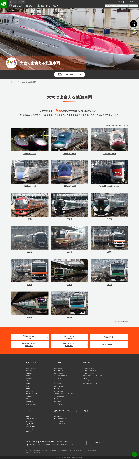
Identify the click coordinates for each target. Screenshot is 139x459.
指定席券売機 (29, 391)
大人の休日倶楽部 (58, 386)
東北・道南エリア (58, 368)
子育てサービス (86, 378)
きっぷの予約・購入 (31, 368)
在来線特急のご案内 (31, 404)
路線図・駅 (29, 370)
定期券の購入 (29, 396)
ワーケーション (58, 401)
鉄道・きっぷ (17, 6)
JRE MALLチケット (87, 373)
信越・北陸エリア (58, 373)
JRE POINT (29, 429)
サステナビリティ (59, 421)
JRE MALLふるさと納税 (88, 370)
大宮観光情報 (108, 337)
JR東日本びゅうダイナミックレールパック (65, 394)
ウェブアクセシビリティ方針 (33, 452)
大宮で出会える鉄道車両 (68, 337)
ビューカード (30, 431)
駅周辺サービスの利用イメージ (90, 383)
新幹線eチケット (30, 401)
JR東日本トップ (99, 443)
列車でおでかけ (58, 378)
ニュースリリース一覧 (34, 444)
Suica (59, 6)
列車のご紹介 (29, 373)
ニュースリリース (59, 424)
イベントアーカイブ (108, 344)
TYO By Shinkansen (59, 396)
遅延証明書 (29, 378)
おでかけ (31, 6)
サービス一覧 (119, 1)
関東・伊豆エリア (58, 370)
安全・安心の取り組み (31, 441)
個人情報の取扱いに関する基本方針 (58, 450)
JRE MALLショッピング (88, 368)
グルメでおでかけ (58, 381)
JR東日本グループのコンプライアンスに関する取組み (83, 450)
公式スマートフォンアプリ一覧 (65, 444)
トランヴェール (58, 404)
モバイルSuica (29, 421)
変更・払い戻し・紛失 (31, 394)
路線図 (27, 386)
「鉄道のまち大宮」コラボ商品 (69, 344)
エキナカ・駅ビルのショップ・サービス (92, 375)
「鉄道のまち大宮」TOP (29, 337)
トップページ (15, 82)
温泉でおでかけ (58, 383)
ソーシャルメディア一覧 (49, 444)
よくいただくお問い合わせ (131, 1)
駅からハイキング (58, 391)
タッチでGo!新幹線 (31, 426)
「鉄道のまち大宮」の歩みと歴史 (29, 344)
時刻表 (27, 381)
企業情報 (57, 416)
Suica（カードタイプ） (32, 418)
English (69, 74)
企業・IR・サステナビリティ (113, 6)
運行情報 (28, 375)
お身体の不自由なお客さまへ (47, 441)
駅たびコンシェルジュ (59, 399)
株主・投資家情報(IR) (60, 418)
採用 (129, 6)
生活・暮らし (45, 6)
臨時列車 (28, 388)
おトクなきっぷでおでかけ (61, 375)
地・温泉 (56, 388)
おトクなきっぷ (30, 399)
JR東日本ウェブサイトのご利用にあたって (36, 450)
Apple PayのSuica (30, 424)
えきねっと (29, 383)
